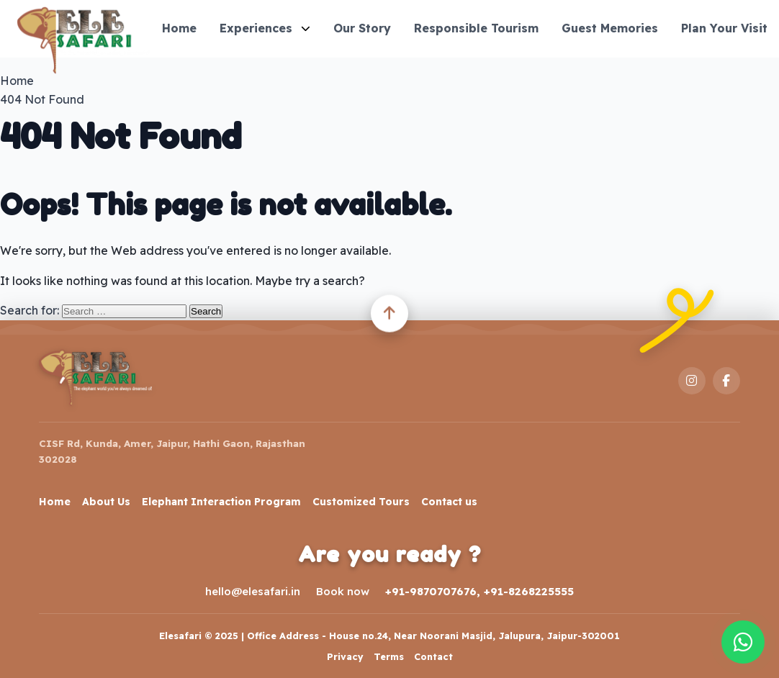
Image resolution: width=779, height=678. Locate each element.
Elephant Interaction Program (221, 501)
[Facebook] (726, 380)
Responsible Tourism (476, 28)
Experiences (265, 28)
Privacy (345, 656)
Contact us (449, 501)
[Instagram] (692, 380)
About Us (106, 501)
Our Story (362, 28)
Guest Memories (610, 28)
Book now (342, 591)
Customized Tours (361, 501)
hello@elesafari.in (252, 591)
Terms (389, 656)
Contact (433, 656)
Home (179, 28)
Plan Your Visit (724, 28)
